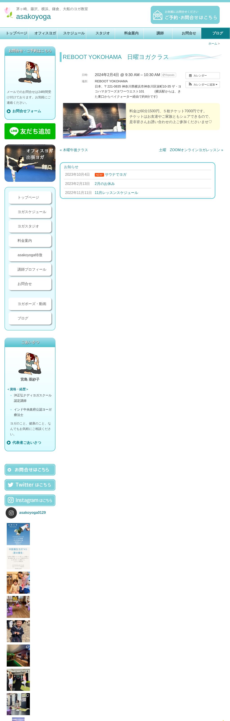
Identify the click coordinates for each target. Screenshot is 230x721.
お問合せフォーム (26, 111)
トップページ (16, 33)
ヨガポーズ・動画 (32, 304)
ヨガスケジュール (32, 212)
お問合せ (189, 33)
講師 (160, 33)
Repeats (169, 75)
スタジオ (102, 33)
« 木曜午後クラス (74, 150)
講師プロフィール (32, 269)
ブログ (217, 33)
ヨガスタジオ (28, 226)
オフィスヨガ (45, 33)
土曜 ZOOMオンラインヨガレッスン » (191, 150)
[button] (203, 84)
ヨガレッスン (85, 717)
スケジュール (74, 33)
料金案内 (131, 33)
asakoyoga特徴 (30, 255)
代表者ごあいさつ (26, 443)
